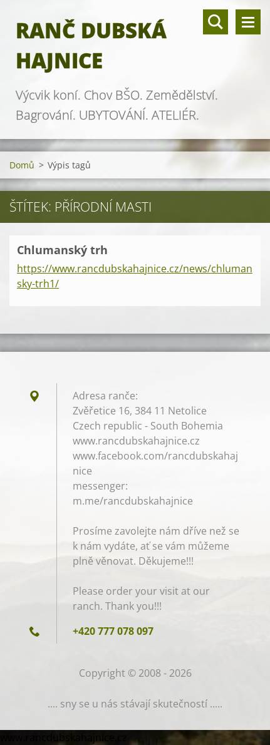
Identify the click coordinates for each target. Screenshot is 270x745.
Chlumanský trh (62, 249)
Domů (21, 165)
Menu (248, 21)
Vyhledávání (215, 21)
